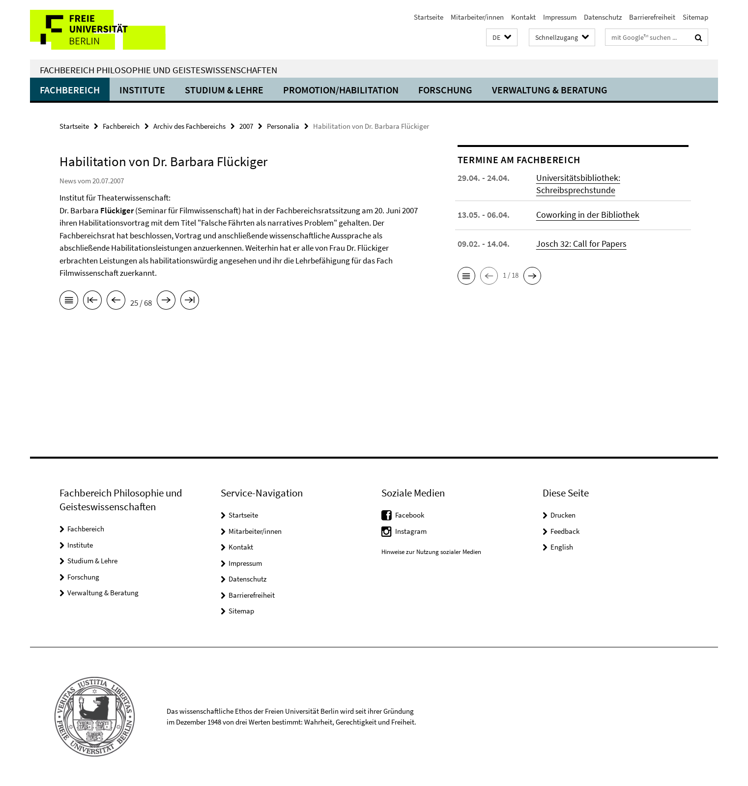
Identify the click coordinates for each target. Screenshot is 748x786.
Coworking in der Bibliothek (587, 214)
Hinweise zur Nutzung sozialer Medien (431, 552)
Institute (142, 90)
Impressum (559, 17)
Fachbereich (70, 90)
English (561, 547)
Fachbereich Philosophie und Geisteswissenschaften (158, 70)
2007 (246, 126)
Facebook (409, 515)
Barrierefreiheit (652, 17)
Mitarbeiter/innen (477, 17)
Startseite (428, 17)
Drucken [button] (562, 515)
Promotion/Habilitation (341, 90)
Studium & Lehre (224, 90)
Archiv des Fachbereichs (189, 126)
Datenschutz (603, 17)
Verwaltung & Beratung (549, 90)
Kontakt (523, 17)
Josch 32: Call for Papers (581, 243)
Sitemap (695, 17)
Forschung (445, 90)
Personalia (283, 126)
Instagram (411, 531)
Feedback (564, 531)
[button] (502, 38)
